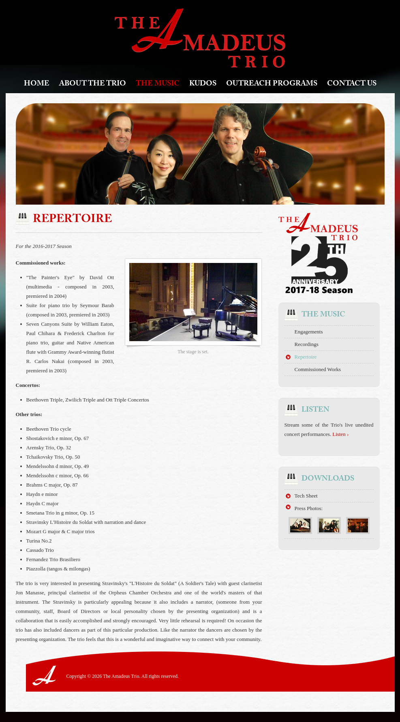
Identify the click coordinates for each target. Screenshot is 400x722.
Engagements (309, 332)
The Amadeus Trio (200, 38)
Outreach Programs (271, 84)
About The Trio (92, 84)
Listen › (340, 434)
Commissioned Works (318, 369)
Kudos (202, 84)
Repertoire (306, 357)
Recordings (307, 344)
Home (36, 84)
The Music (158, 84)
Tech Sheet (306, 496)
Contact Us (351, 84)
